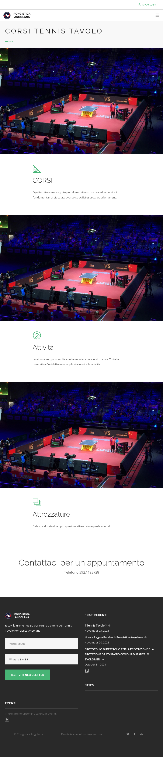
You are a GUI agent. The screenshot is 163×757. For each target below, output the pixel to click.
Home (9, 41)
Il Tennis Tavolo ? (96, 625)
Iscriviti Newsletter (27, 675)
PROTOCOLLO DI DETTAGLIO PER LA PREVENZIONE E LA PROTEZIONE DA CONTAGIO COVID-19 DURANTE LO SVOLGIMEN (119, 654)
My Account (147, 4)
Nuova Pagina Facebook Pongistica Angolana (114, 637)
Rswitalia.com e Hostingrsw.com (81, 734)
